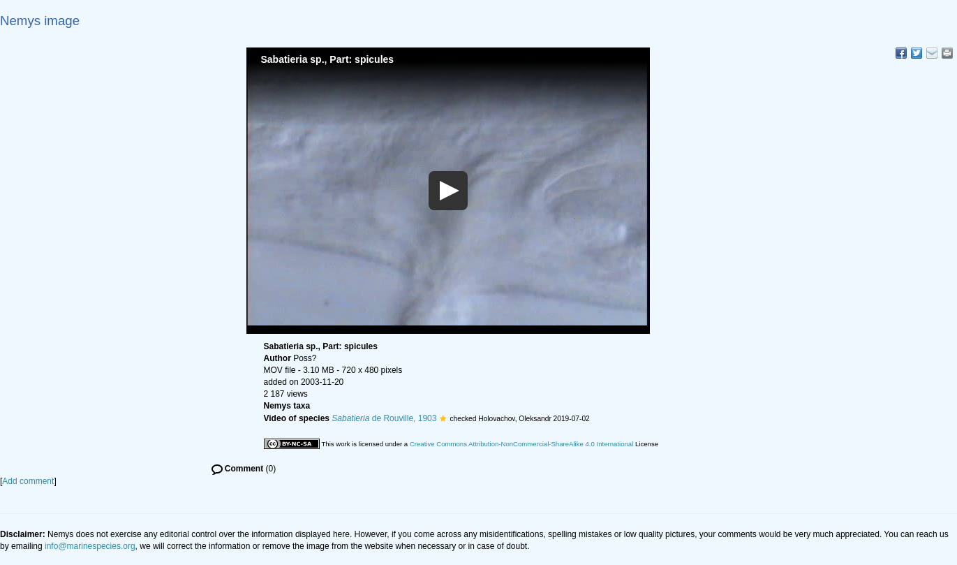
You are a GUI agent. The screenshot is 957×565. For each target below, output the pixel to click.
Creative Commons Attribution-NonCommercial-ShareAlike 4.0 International (521, 444)
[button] (443, 418)
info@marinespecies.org (90, 546)
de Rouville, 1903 (384, 418)
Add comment (28, 481)
